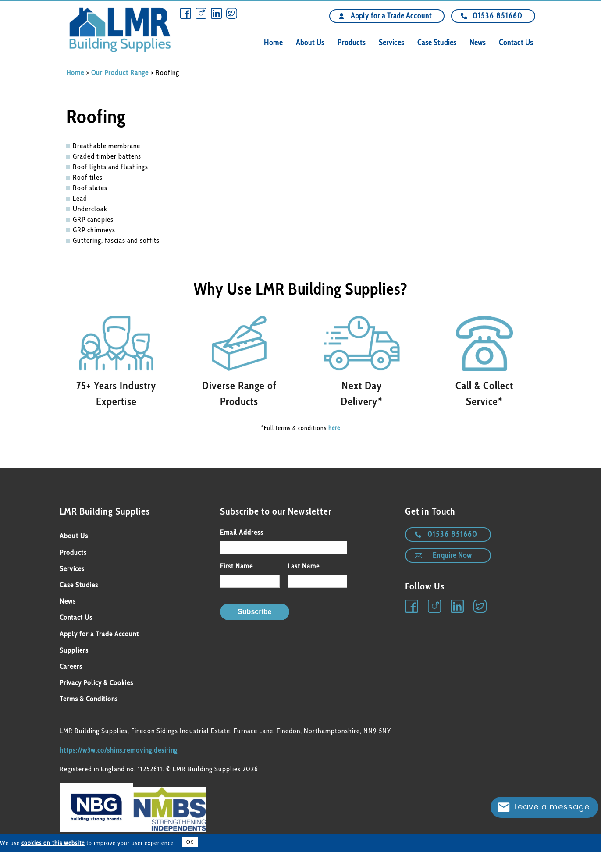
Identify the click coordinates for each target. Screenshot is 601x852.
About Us (310, 42)
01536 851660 (498, 15)
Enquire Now (452, 555)
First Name (236, 566)
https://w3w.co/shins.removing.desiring (119, 750)
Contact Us (516, 42)
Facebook (185, 13)
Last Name (304, 566)
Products (352, 42)
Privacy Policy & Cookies (96, 682)
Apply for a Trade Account (391, 15)
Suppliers (74, 650)
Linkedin (216, 13)
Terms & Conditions (89, 699)
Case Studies (436, 42)
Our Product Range (120, 72)
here (334, 428)
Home (273, 42)
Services (391, 42)
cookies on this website (53, 843)
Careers (71, 666)
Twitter (231, 13)
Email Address (241, 532)
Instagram (201, 13)
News (477, 42)
